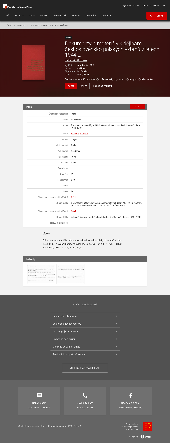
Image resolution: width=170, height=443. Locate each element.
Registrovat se (151, 6)
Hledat (156, 16)
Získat (70, 86)
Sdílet (84, 86)
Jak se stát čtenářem (65, 316)
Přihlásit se (131, 5)
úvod (9, 25)
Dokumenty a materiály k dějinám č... (49, 25)
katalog (21, 25)
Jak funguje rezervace (65, 331)
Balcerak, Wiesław (76, 60)
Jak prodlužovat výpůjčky (67, 323)
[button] (33, 63)
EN (164, 6)
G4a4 (73, 211)
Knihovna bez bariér (64, 339)
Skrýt (137, 107)
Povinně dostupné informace (69, 354)
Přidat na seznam (102, 86)
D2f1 (73, 197)
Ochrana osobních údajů (66, 346)
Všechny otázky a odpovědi (85, 368)
